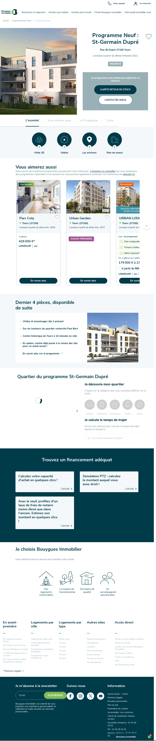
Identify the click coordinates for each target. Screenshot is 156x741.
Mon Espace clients (123, 653)
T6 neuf (62, 659)
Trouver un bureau (95, 659)
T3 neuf (62, 647)
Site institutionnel (95, 651)
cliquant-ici (129, 174)
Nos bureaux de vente (124, 665)
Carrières (91, 647)
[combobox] (115, 438)
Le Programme (89, 120)
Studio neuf (64, 639)
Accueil (6, 21)
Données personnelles (117, 701)
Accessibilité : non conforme (120, 712)
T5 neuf (62, 655)
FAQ (117, 661)
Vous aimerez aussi (59, 120)
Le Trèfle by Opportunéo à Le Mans (15, 654)
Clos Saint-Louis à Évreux (14, 645)
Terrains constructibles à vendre (129, 639)
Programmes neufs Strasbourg (39, 657)
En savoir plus (38, 280)
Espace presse (93, 655)
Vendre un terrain (122, 643)
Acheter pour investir (81, 12)
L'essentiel (32, 120)
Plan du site (113, 705)
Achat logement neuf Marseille (40, 644)
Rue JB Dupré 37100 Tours (115, 50)
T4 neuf (62, 651)
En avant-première (10, 624)
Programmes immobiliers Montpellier (42, 650)
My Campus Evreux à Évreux (12, 640)
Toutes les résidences (124, 657)
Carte (110, 120)
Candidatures (93, 643)
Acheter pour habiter (58, 12)
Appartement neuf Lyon (41, 639)
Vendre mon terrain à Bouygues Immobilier (129, 648)
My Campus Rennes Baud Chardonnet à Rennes (14, 660)
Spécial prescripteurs (96, 639)
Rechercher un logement (33, 12)
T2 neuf (62, 643)
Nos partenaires (94, 662)
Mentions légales (115, 698)
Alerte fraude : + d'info (118, 694)
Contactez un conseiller (103, 171)
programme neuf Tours (21, 21)
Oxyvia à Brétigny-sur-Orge (15, 649)
